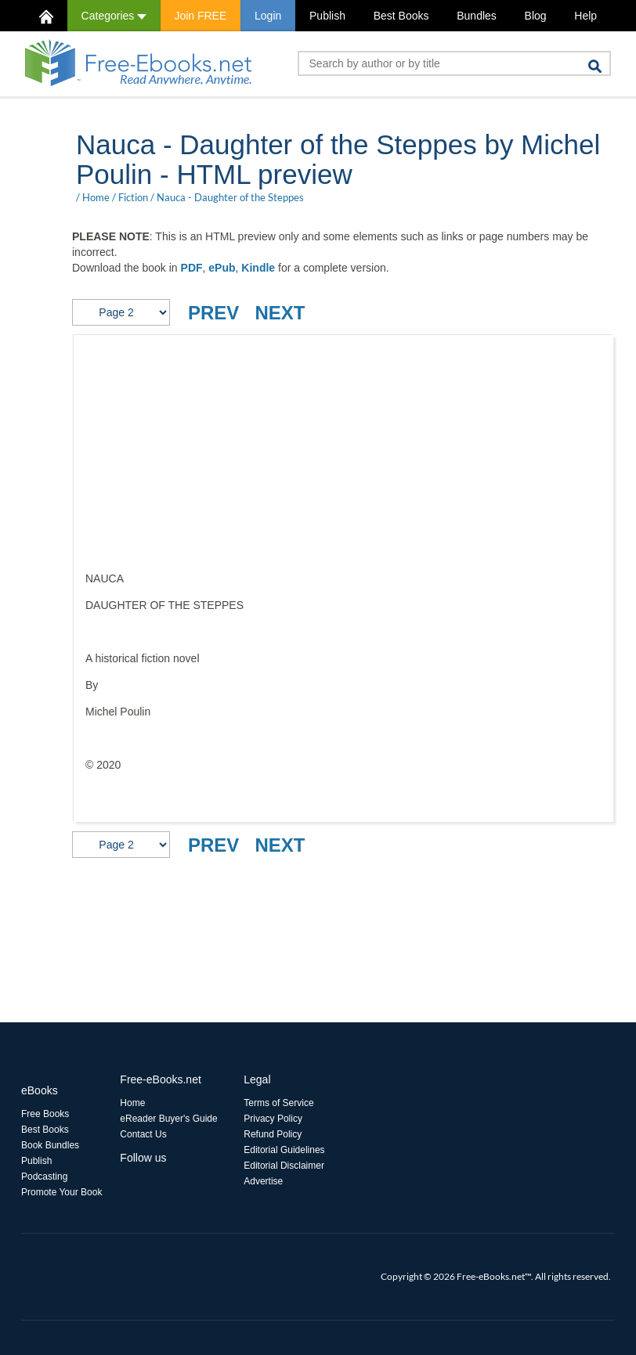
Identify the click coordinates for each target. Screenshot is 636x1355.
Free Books (45, 1113)
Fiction (133, 197)
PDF (192, 267)
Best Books (401, 15)
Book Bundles (50, 1145)
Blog (536, 15)
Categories (113, 15)
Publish (327, 15)
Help (585, 15)
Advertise (263, 1181)
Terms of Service (278, 1102)
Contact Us (143, 1134)
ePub (221, 267)
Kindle (258, 267)
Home (96, 197)
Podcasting (44, 1176)
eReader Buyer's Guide (168, 1118)
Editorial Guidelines (284, 1149)
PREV (213, 312)
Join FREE (200, 15)
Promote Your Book (61, 1192)
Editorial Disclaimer (284, 1165)
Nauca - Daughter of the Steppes (230, 197)
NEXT (280, 312)
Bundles (477, 15)
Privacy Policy (273, 1118)
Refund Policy (273, 1134)
